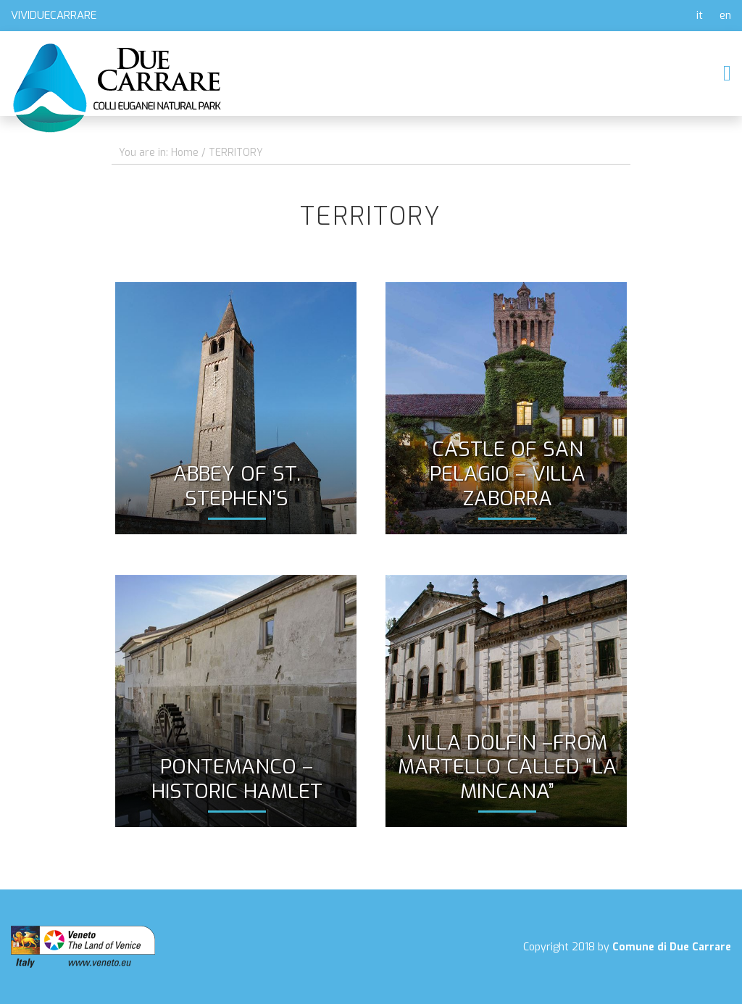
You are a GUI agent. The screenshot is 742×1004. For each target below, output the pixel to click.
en (725, 15)
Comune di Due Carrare (671, 947)
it (699, 15)
